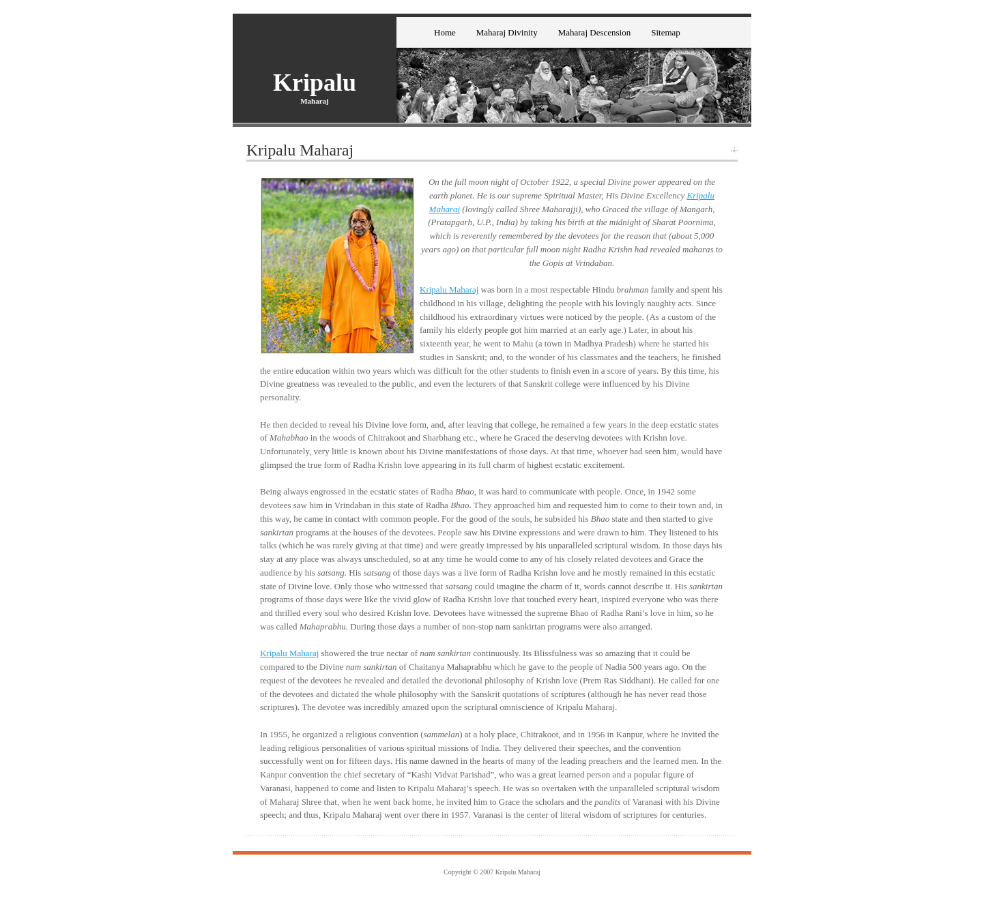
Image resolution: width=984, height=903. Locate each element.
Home (445, 32)
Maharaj (314, 101)
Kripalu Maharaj (449, 289)
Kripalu (314, 82)
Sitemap (665, 32)
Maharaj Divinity (507, 32)
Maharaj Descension (594, 32)
